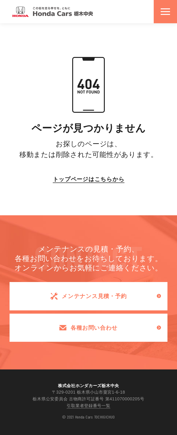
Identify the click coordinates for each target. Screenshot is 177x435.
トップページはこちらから (88, 179)
